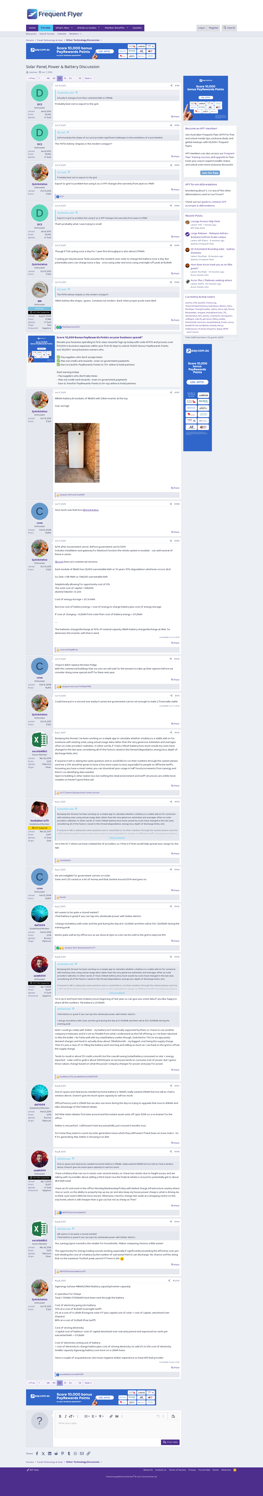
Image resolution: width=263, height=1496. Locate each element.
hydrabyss (214, 306)
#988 (177, 504)
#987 (177, 392)
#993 (177, 801)
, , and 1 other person (80, 792)
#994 (177, 869)
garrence (207, 319)
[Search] (229, 28)
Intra (220, 309)
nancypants (226, 316)
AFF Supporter (41, 828)
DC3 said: (61, 172)
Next (87, 78)
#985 (177, 245)
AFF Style (33, 1470)
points (206, 316)
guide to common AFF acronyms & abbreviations (205, 204)
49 (54, 78)
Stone (231, 309)
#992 (177, 732)
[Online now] (39, 180)
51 (65, 78)
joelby (222, 319)
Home (32, 28)
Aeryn (220, 325)
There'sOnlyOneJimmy (196, 306)
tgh (225, 309)
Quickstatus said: (65, 92)
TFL (225, 313)
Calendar (61, 34)
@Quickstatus (91, 510)
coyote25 (215, 316)
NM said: (61, 132)
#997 (177, 1086)
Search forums (46, 34)
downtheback (213, 322)
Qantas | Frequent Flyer (202, 244)
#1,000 (176, 1280)
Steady (213, 325)
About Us (148, 1470)
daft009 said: (64, 1009)
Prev (32, 78)
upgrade (220, 157)
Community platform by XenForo (131, 1476)
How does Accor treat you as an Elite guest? (211, 267)
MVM (225, 329)
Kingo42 (211, 329)
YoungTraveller (202, 309)
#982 (177, 125)
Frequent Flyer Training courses (209, 155)
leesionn (201, 322)
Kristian (202, 329)
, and (80, 947)
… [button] (43, 78)
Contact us (160, 1470)
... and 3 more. (192, 332)
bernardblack (202, 325)
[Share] (171, 86)
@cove (59, 562)
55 (80, 78)
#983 (177, 165)
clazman (33, 72)
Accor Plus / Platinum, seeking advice (211, 280)
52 (70, 78)
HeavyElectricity (214, 313)
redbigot (189, 319)
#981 (177, 85)
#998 (177, 1151)
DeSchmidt (190, 322)
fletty (215, 319)
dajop (219, 329)
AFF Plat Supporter (41, 312)
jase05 (201, 303)
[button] (72, 28)
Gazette (137, 28)
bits (200, 316)
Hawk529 (190, 325)
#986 (177, 282)
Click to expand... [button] (117, 837)
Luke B (198, 319)
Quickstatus (191, 316)
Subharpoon (191, 329)
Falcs (229, 306)
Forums (45, 28)
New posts (31, 34)
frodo (224, 322)
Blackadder (191, 313)
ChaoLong (211, 303)
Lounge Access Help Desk (205, 221)
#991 (177, 696)
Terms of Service (177, 1470)
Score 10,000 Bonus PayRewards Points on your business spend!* (100, 337)
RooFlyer (189, 309)
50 (59, 78)
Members (74, 34)
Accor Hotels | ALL (200, 275)
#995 (177, 906)
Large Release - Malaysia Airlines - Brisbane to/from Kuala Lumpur (210, 235)
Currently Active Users (200, 297)
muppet (201, 313)
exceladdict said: (65, 809)
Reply (176, 116)
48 (48, 78)
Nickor (223, 306)
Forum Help (204, 1470)
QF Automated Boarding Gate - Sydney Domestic (213, 251)
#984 (177, 205)
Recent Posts (194, 215)
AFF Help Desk (198, 228)
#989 (177, 541)
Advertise (226, 1470)
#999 (177, 1221)
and (71, 327)
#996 (177, 957)
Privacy (192, 1470)
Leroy (231, 322)
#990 (177, 659)
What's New (62, 28)
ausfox (188, 303)
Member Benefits (115, 28)
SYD (195, 303)
